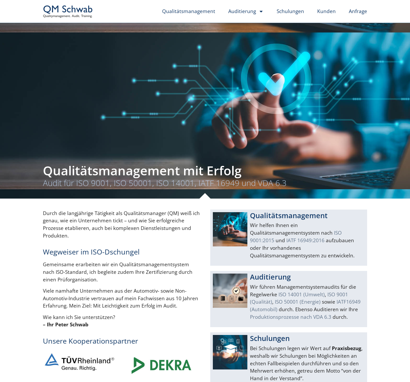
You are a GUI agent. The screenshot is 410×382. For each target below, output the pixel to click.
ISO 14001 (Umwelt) (301, 294)
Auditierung (246, 11)
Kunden (326, 11)
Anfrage (358, 11)
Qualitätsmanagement (188, 11)
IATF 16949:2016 (305, 240)
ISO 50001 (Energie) (298, 301)
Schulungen (290, 11)
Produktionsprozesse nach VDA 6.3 (290, 316)
